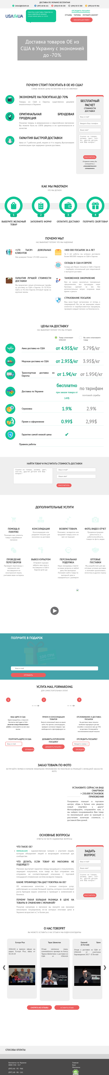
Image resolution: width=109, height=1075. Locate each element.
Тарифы (77, 15)
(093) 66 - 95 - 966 (15, 1065)
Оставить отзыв (67, 1004)
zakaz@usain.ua (22, 6)
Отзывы (68, 15)
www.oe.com (22, 847)
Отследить (87, 736)
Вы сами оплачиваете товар (92, 338)
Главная (75, 1059)
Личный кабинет (90, 15)
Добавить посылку (53, 733)
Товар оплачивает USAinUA (66, 338)
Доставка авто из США (36, 1072)
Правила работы (27, 444)
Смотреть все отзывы (39, 1004)
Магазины (76, 1064)
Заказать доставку (81, 20)
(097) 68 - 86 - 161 (15, 1069)
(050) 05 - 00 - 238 (15, 1073)
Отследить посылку (81, 11)
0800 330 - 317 (14, 1062)
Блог (74, 1062)
